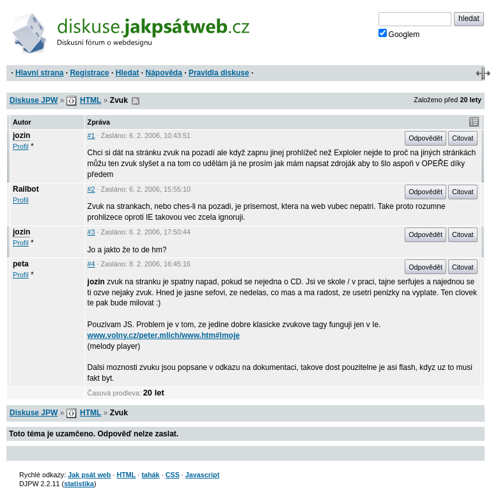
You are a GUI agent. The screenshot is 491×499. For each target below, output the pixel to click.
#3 (91, 232)
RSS (135, 101)
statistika (79, 483)
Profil (21, 146)
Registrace (89, 72)
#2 (91, 189)
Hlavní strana (39, 72)
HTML (90, 100)
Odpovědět (425, 138)
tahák (150, 475)
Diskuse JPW (34, 100)
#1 (91, 135)
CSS (173, 475)
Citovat (463, 138)
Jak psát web (89, 475)
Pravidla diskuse (219, 72)
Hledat (127, 72)
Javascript (202, 475)
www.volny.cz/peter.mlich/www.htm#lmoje (164, 335)
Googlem (399, 34)
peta (21, 263)
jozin (21, 135)
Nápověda (164, 72)
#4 (91, 264)
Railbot (26, 189)
